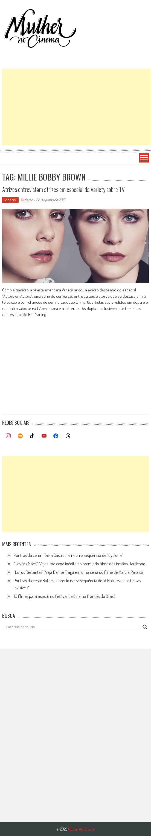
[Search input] (73, 627)
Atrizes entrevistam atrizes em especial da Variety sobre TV (63, 189)
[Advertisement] (76, 107)
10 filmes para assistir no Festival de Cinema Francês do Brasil (64, 596)
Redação (27, 199)
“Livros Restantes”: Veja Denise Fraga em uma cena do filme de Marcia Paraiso (78, 572)
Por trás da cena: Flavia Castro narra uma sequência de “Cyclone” (68, 555)
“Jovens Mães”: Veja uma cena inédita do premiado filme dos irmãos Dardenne (79, 563)
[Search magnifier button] (145, 627)
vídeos (10, 199)
